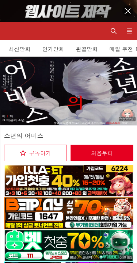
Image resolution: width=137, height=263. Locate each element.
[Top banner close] (127, 10)
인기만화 (53, 49)
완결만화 (87, 49)
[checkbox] (35, 153)
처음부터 (102, 153)
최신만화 (20, 49)
